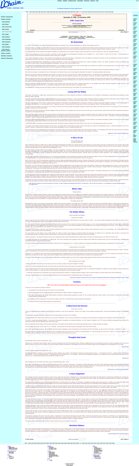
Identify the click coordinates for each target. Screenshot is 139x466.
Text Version (32, 30)
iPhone (10, 455)
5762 (60, 11)
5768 (77, 11)
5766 (71, 11)
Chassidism (80, 0)
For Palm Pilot (121, 30)
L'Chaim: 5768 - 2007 (135, 65)
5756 (42, 11)
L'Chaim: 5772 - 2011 (135, 48)
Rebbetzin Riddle (97, 456)
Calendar (92, 0)
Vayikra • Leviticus (5, 53)
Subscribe (86, 0)
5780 (112, 11)
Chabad (95, 447)
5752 (30, 11)
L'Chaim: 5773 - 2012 (135, 44)
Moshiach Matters (82, 38)
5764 (65, 11)
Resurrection (51, 447)
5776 (100, 11)
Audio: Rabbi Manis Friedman (135, 140)
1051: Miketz (5, 44)
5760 (54, 11)
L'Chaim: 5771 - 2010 (135, 52)
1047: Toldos (5, 34)
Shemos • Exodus (5, 50)
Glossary (50, 456)
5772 (89, 11)
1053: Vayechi (5, 49)
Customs (70, 37)
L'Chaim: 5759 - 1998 (135, 102)
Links (97, 0)
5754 (36, 11)
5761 (57, 11)
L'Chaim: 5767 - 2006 (135, 69)
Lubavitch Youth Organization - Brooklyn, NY (82, 25)
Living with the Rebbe (74, 36)
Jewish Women (52, 452)
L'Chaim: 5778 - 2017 (135, 23)
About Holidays (52, 453)
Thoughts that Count (90, 37)
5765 (68, 11)
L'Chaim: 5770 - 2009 (135, 57)
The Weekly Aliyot (134, 135)
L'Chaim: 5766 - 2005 (135, 73)
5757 (45, 11)
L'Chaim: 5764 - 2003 (135, 81)
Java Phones (11, 456)
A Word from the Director (79, 37)
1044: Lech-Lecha (6, 26)
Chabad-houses (72, 0)
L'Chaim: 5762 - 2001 (135, 90)
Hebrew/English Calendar (54, 455)
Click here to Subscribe (76, 23)
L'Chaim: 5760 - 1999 (135, 98)
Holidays (59, 0)
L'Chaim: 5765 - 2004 (135, 77)
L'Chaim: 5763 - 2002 (135, 85)
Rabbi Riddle (96, 455)
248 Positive (11, 452)
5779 (109, 11)
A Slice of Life (83, 36)
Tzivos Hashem (98, 458)
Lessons (11, 447)
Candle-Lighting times (13, 449)
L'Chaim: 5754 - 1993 (135, 123)
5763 (63, 11)
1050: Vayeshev (6, 41)
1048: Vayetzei (6, 36)
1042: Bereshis (6, 21)
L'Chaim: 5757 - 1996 (135, 110)
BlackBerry (11, 458)
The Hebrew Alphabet (53, 454)
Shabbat (65, 0)
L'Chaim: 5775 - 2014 (135, 36)
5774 (95, 11)
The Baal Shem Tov (98, 448)
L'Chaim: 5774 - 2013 (135, 40)
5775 (98, 11)
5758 (48, 11)
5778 (106, 11)
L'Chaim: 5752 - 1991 (135, 131)
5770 (83, 11)
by (50, 460)
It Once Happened (72, 38)
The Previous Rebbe (98, 451)
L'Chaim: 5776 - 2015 (135, 32)
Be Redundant (64, 36)
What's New (89, 36)
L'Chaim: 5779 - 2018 (135, 19)
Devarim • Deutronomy (7, 16)
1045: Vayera (5, 29)
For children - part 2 (52, 449)
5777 (103, 11)
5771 (86, 11)
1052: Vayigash (6, 46)
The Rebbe (96, 452)
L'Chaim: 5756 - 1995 (135, 114)
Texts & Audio (13, 448)
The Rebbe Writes (63, 37)
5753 (33, 11)
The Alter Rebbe (97, 449)
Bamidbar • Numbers (6, 55)
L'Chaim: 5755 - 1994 (135, 119)
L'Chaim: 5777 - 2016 (135, 28)
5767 (74, 11)
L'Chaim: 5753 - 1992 (135, 127)
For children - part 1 (52, 448)
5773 (92, 11)
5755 (39, 11)
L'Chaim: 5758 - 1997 (135, 106)
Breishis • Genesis (6, 19)
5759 (51, 11)
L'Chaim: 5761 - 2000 (135, 94)
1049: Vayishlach (6, 39)
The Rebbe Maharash (98, 450)
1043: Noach (5, 24)
